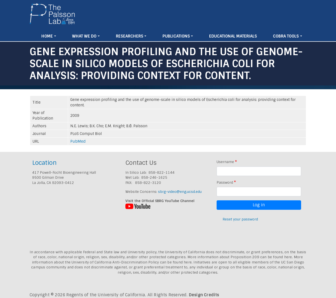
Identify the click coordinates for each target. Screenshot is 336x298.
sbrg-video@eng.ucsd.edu (180, 191)
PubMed (78, 141)
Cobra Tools (286, 36)
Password (225, 182)
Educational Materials (233, 36)
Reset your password (240, 219)
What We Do (84, 36)
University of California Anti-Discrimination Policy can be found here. (132, 262)
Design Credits (204, 295)
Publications (176, 36)
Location (44, 163)
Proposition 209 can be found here (261, 257)
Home (47, 36)
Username (225, 162)
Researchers (129, 36)
